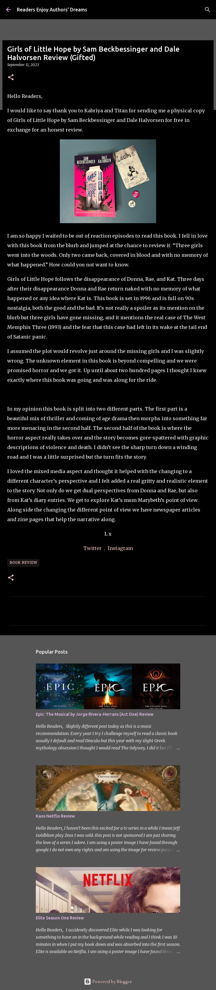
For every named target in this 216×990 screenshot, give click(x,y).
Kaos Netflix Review (55, 816)
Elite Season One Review (60, 918)
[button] (10, 78)
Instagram (120, 548)
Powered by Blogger (108, 981)
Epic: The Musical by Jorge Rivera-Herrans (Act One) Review (94, 714)
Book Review (23, 563)
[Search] (207, 9)
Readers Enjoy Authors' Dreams (52, 9)
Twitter (93, 548)
